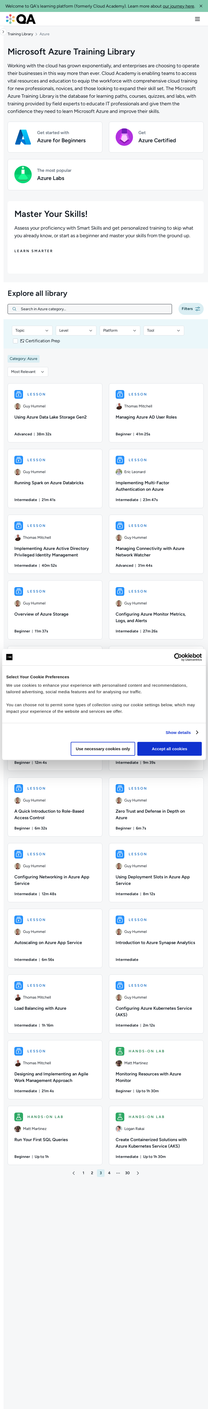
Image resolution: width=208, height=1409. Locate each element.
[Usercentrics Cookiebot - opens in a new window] (178, 657)
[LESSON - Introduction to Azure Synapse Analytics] (156, 938)
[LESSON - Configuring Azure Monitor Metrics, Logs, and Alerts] (156, 609)
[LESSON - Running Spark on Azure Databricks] (55, 478)
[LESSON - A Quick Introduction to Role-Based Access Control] (55, 807)
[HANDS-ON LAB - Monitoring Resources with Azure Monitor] (156, 1069)
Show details (178, 732)
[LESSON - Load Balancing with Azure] (55, 1004)
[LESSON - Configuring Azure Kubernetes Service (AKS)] (156, 1004)
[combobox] (32, 330)
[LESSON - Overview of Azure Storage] (55, 609)
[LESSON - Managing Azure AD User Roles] (156, 412)
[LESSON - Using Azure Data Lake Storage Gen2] (55, 412)
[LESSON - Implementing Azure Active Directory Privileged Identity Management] (55, 544)
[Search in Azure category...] (94, 309)
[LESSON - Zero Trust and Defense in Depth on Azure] (156, 807)
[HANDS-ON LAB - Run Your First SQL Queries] (55, 1135)
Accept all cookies (169, 748)
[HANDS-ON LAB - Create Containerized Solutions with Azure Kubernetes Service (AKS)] (156, 1135)
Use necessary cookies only (103, 748)
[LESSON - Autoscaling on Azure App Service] (55, 938)
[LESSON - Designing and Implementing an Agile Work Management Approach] (55, 1069)
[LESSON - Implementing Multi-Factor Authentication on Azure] (156, 478)
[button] (201, 6)
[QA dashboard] (21, 19)
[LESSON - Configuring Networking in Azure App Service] (55, 872)
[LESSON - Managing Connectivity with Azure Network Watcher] (156, 544)
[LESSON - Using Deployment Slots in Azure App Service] (156, 872)
